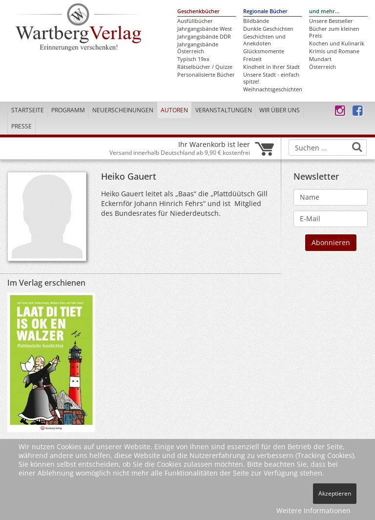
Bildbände (256, 21)
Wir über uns (279, 110)
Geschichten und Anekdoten (264, 40)
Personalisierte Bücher (206, 74)
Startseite (27, 110)
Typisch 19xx (193, 59)
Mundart (320, 59)
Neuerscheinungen (122, 110)
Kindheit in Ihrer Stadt (271, 66)
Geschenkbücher (198, 11)
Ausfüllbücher (195, 21)
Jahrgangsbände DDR (204, 36)
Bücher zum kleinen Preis (334, 32)
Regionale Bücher (265, 11)
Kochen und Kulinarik (336, 43)
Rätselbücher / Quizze (204, 66)
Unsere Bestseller (331, 21)
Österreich (322, 66)
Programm (68, 110)
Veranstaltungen (223, 110)
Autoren (174, 110)
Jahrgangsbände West (204, 28)
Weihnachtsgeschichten (272, 89)
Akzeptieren (334, 493)
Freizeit (252, 59)
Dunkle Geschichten (268, 28)
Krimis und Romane (334, 51)
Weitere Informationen (313, 510)
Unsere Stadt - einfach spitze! (271, 78)
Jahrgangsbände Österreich (197, 48)
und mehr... (324, 11)
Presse (21, 126)
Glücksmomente (263, 51)
